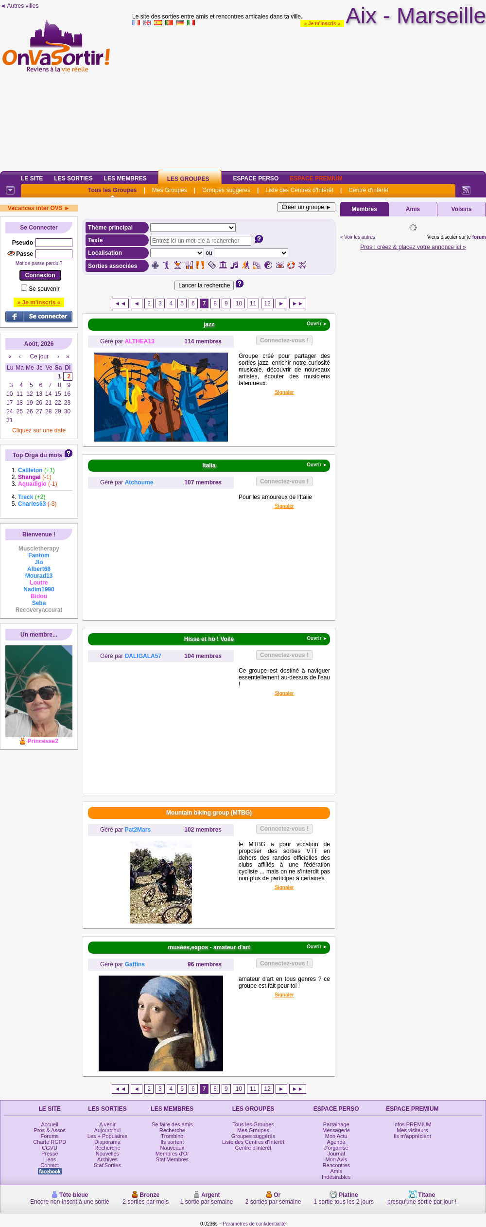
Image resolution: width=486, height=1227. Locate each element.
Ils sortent (172, 1142)
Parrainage (336, 1124)
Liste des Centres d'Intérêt (299, 190)
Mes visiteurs (412, 1130)
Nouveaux (172, 1148)
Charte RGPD (49, 1142)
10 (239, 303)
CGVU (49, 1148)
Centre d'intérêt (368, 190)
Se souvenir (44, 288)
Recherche (107, 1148)
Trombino (172, 1136)
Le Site (32, 178)
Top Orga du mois (37, 455)
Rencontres (336, 1165)
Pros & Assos (49, 1130)
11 (253, 303)
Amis (413, 209)
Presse (49, 1153)
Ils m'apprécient (412, 1136)
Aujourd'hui (107, 1130)
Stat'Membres (172, 1159)
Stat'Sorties (107, 1165)
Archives (107, 1159)
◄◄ (120, 303)
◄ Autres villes (19, 5)
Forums (50, 1136)
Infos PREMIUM (412, 1124)
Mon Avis (336, 1159)
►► (298, 303)
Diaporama (107, 1142)
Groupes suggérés (226, 190)
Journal (336, 1153)
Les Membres (125, 178)
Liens (49, 1159)
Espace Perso (255, 178)
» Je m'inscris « (322, 23)
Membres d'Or (172, 1153)
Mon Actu (336, 1136)
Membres (364, 209)
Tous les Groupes (112, 190)
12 (267, 303)
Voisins (461, 209)
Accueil (49, 1124)
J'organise (336, 1148)
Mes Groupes (169, 190)
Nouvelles (107, 1153)
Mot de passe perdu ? (39, 263)
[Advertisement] (309, 97)
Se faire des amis (172, 1124)
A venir (107, 1124)
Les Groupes (188, 179)
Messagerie (336, 1130)
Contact (49, 1165)
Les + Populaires (107, 1136)
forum (479, 237)
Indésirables (336, 1177)
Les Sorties (73, 178)
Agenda (336, 1142)
